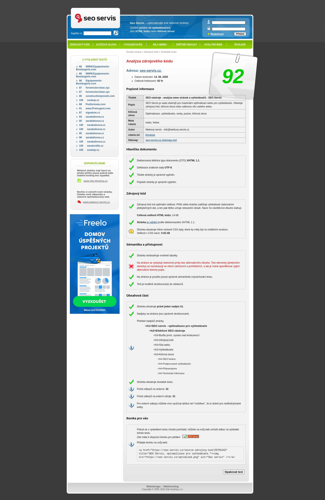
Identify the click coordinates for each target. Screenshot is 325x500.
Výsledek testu (169, 52)
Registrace (217, 34)
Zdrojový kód (80, 44)
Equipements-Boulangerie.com (89, 82)
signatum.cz (89, 112)
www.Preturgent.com (94, 108)
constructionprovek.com (97, 96)
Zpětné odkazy (186, 44)
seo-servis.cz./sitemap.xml (161, 140)
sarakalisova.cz (91, 116)
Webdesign (153, 486)
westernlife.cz (91, 145)
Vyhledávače (133, 44)
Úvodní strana (133, 52)
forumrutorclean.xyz (94, 87)
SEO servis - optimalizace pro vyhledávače (104, 8)
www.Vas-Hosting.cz (96, 181)
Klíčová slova (106, 44)
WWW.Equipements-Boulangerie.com (93, 68)
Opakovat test (234, 471)
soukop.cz (89, 100)
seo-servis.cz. (151, 70)
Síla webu (160, 44)
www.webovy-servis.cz (96, 202)
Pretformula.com (92, 104)
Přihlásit (240, 34)
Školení (239, 44)
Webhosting (171, 486)
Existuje (150, 135)
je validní (152, 222)
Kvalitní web (213, 44)
